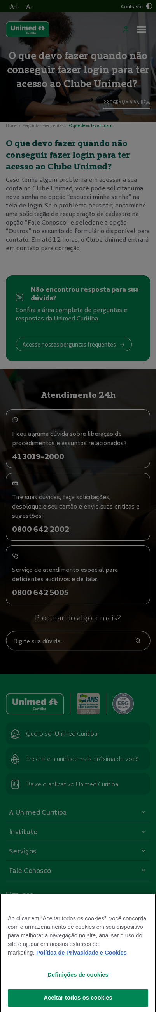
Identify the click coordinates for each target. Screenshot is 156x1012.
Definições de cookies (78, 991)
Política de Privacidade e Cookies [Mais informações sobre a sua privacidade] (81, 969)
